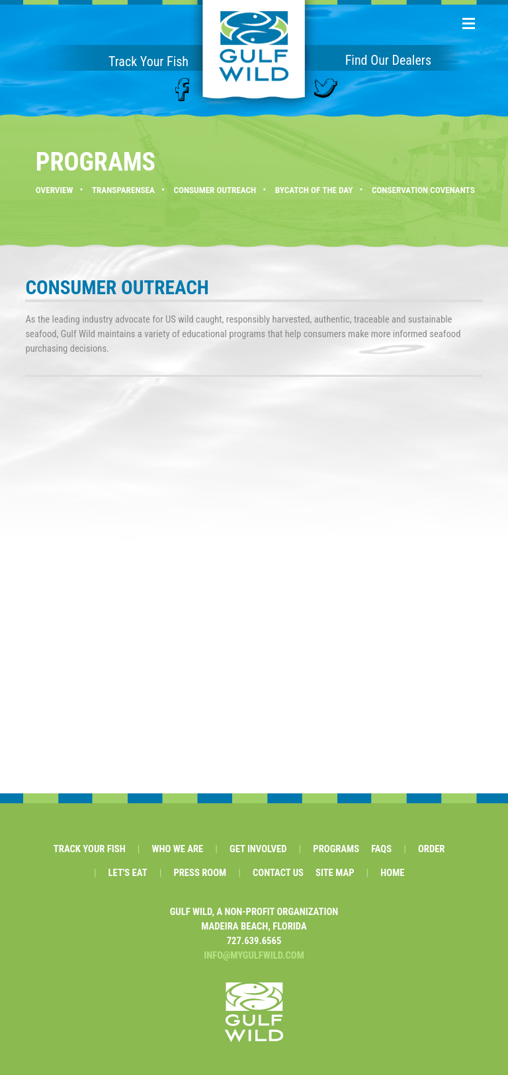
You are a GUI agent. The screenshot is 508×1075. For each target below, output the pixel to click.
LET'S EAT (128, 873)
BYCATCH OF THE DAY (314, 190)
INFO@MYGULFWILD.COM (254, 955)
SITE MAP (335, 873)
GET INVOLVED (258, 849)
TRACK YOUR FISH (90, 849)
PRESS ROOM (199, 873)
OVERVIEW (54, 190)
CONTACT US (278, 873)
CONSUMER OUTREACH (214, 190)
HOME (392, 873)
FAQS (381, 849)
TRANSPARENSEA (123, 190)
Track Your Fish (148, 61)
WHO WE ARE (177, 849)
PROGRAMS (336, 849)
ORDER (431, 849)
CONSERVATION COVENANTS (423, 190)
